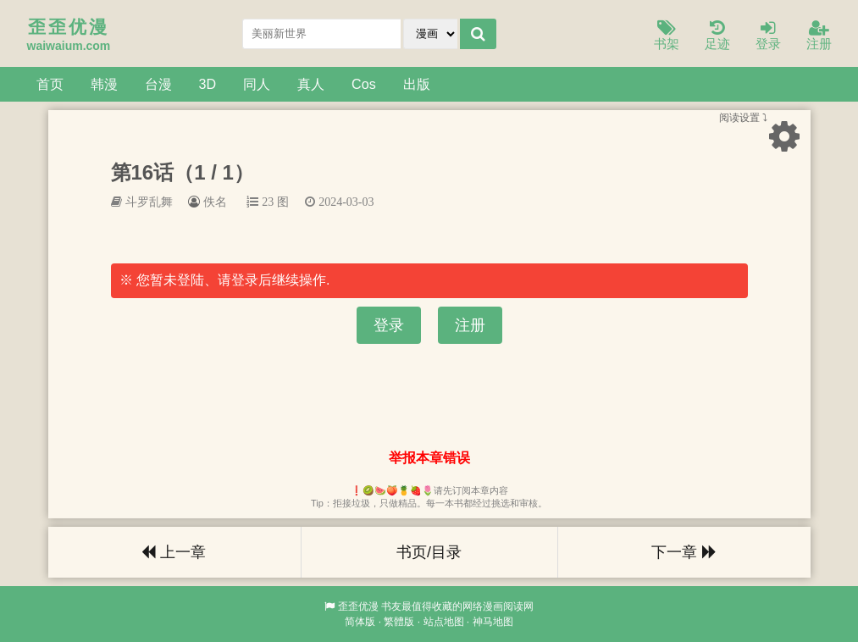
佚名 (215, 202)
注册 (819, 36)
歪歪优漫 (358, 606)
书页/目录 (429, 552)
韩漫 (104, 83)
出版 (416, 83)
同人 (256, 83)
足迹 (717, 36)
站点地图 (443, 622)
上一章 (173, 552)
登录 (768, 36)
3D (208, 83)
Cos (364, 83)
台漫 (158, 83)
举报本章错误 (429, 458)
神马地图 (493, 622)
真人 (310, 83)
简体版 (360, 622)
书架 (666, 36)
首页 (50, 83)
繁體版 (399, 622)
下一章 (683, 552)
